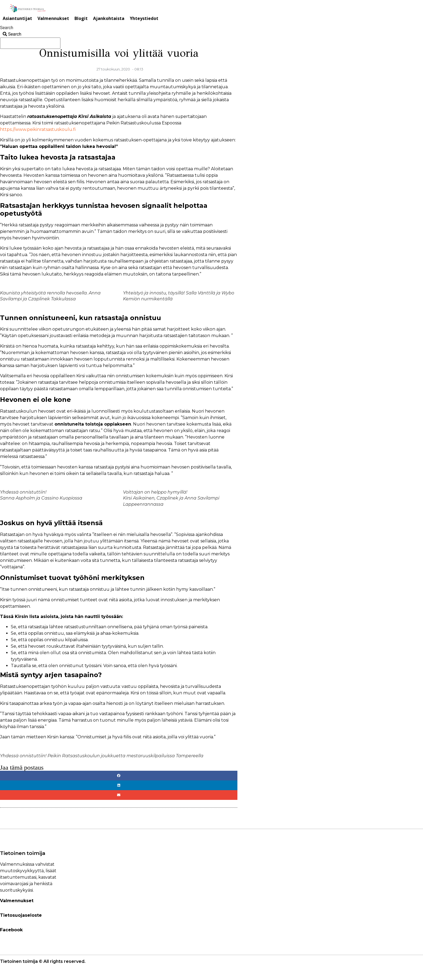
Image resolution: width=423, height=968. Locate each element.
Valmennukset (53, 18)
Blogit (81, 18)
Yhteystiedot (144, 18)
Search (6, 28)
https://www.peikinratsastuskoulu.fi (38, 129)
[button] (118, 775)
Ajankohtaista (108, 18)
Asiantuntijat (17, 18)
